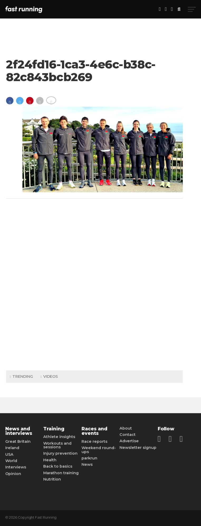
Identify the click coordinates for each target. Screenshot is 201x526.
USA (9, 454)
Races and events (94, 431)
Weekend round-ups (99, 450)
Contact (127, 434)
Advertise (129, 441)
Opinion (13, 474)
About (125, 428)
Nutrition (52, 479)
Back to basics (57, 466)
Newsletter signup (137, 447)
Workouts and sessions (57, 445)
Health (49, 460)
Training (53, 428)
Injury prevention (60, 453)
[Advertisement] (94, 283)
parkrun (89, 458)
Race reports (94, 441)
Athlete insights (59, 437)
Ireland (12, 448)
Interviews (15, 467)
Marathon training (61, 473)
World (11, 461)
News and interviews (18, 431)
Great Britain (18, 441)
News (87, 464)
